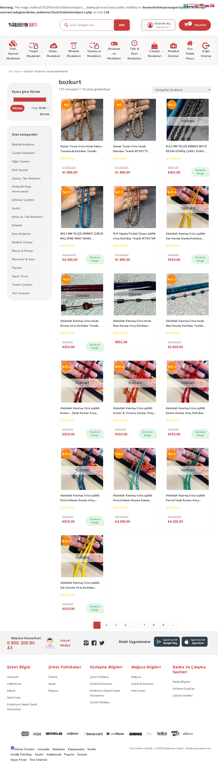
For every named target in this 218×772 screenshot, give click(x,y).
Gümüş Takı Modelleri (26, 178)
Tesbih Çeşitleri (22, 285)
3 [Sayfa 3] (116, 630)
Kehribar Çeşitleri (23, 200)
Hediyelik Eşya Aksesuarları (21, 189)
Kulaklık (17, 225)
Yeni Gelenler (21, 293)
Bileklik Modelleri (23, 144)
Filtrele (17, 108)
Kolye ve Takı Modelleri (27, 217)
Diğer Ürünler (21, 161)
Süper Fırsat (20, 276)
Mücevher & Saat (23, 259)
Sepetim (195, 25)
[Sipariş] (181, 90)
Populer (17, 268)
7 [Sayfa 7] (144, 630)
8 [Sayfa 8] (154, 630)
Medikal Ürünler (22, 242)
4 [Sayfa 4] (125, 630)
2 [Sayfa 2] (106, 630)
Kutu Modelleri (21, 234)
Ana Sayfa (14, 71)
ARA (122, 25)
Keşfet (16, 208)
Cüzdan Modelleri (23, 153)
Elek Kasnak (20, 170)
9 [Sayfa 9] (163, 630)
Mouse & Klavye (22, 251)
